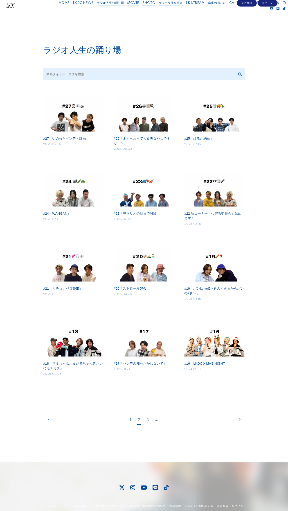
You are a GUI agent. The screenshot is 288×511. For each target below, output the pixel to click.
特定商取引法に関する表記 (107, 492)
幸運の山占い (214, 13)
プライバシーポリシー (56, 492)
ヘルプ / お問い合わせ (199, 492)
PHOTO (146, 13)
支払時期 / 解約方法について (147, 492)
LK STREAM (192, 13)
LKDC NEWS (80, 13)
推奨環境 (175, 492)
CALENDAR (236, 13)
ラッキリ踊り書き (168, 13)
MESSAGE (257, 13)
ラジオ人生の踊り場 (107, 13)
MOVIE (130, 13)
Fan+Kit (156, 505)
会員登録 (246, 26)
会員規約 (80, 492)
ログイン (267, 26)
